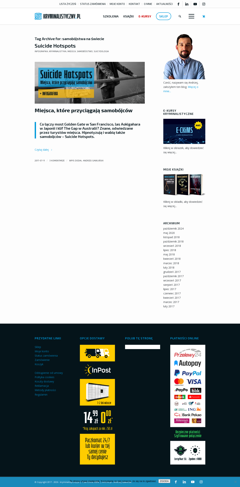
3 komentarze (57, 160)
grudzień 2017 (172, 272)
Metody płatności (45, 390)
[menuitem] (68, 4)
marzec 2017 (171, 302)
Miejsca (72, 51)
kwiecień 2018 (172, 258)
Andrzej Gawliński (93, 160)
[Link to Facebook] (178, 4)
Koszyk (39, 364)
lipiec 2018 (169, 250)
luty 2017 (168, 306)
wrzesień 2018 (172, 246)
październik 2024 (173, 228)
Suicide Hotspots (55, 45)
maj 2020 (169, 233)
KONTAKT (134, 3)
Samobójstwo (85, 51)
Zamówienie (42, 360)
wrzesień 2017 (172, 280)
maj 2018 (169, 254)
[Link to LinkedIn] (187, 4)
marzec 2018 (171, 263)
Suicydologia (101, 51)
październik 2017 (173, 276)
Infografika (41, 51)
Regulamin (41, 394)
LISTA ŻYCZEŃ (67, 3)
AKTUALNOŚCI (164, 3)
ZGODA (164, 481)
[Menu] (190, 16)
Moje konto (42, 351)
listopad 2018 (171, 237)
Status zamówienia (46, 355)
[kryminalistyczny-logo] (58, 16)
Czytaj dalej (43, 149)
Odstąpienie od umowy (49, 373)
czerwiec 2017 (172, 293)
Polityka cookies (44, 377)
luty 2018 (168, 267)
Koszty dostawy (44, 381)
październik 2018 (173, 241)
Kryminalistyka (57, 51)
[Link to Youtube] (195, 4)
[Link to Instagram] (204, 4)
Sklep (38, 347)
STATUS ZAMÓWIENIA (93, 3)
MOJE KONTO (117, 3)
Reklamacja (42, 386)
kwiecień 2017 (172, 297)
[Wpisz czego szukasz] (180, 16)
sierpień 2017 (171, 285)
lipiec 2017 (169, 289)
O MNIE (148, 3)
